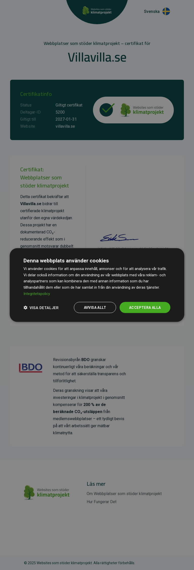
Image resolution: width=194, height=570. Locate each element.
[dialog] (97, 285)
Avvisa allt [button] (95, 307)
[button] (41, 307)
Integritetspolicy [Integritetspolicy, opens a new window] (36, 293)
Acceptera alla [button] (145, 307)
